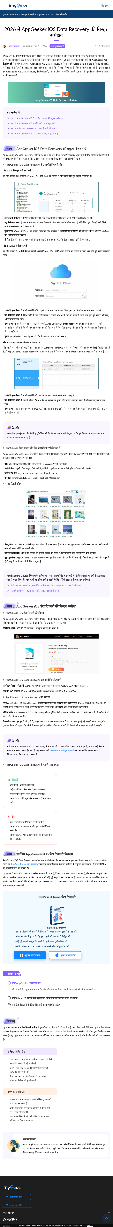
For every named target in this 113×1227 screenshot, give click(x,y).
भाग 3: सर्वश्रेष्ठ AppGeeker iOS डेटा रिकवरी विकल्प (33, 128)
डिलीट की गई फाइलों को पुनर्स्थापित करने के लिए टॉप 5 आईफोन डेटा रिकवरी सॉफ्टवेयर (46, 585)
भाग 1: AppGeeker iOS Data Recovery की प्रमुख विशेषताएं (37, 118)
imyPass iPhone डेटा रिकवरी (24, 864)
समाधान (14, 14)
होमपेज (6, 14)
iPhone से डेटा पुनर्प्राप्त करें (62, 750)
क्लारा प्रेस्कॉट (29, 1139)
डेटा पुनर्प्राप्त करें (27, 14)
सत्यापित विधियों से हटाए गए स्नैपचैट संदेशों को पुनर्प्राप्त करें (35, 590)
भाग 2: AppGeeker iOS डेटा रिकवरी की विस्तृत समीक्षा (34, 123)
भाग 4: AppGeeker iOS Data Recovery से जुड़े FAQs (35, 133)
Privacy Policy (80, 1225)
